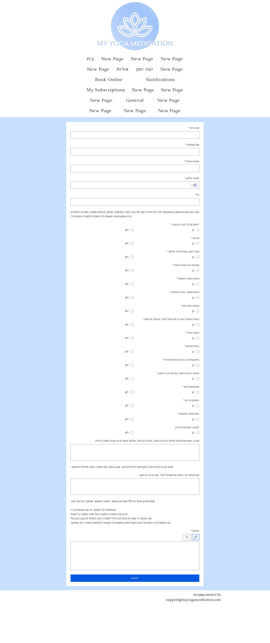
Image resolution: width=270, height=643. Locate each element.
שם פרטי (193, 128)
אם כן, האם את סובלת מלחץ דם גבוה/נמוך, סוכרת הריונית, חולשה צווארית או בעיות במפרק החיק (147, 440)
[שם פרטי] (136, 135)
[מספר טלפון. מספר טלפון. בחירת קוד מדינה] (193, 185)
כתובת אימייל (191, 161)
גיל (197, 195)
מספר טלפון (191, 178)
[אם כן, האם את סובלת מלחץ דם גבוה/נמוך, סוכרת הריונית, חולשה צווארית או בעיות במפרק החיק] (135, 452)
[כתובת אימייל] (136, 168)
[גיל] (136, 202)
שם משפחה (192, 145)
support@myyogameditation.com (193, 599)
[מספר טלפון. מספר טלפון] (131, 185)
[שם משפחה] (136, 151)
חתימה (195, 531)
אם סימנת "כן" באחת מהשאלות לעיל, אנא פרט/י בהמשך (169, 475)
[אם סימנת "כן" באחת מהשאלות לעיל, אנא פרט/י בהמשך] (135, 486)
